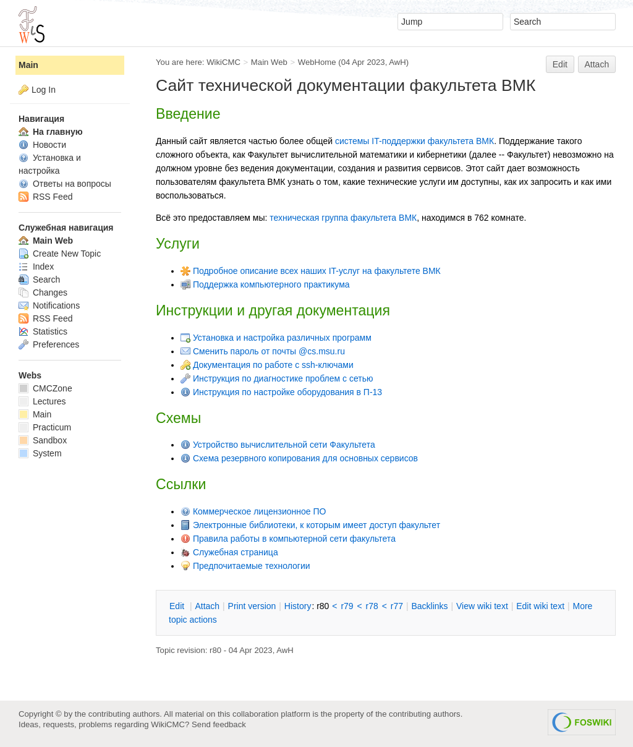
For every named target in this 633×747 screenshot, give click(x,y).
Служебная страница (229, 552)
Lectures (42, 401)
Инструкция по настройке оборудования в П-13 (281, 392)
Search (39, 279)
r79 (347, 606)
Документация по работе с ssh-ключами (267, 365)
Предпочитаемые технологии (245, 566)
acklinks (429, 606)
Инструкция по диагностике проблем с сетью (277, 378)
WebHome (317, 62)
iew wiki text (482, 606)
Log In (44, 90)
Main (28, 65)
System (40, 453)
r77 (397, 606)
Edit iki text (540, 606)
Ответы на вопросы (65, 184)
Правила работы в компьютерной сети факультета (288, 539)
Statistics (43, 331)
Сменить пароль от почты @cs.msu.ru (263, 351)
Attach (597, 64)
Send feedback (219, 724)
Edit (560, 64)
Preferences (49, 344)
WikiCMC (223, 62)
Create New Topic (60, 253)
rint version (252, 606)
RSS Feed (45, 197)
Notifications (49, 305)
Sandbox (43, 440)
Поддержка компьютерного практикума (265, 284)
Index (36, 266)
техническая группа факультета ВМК (343, 218)
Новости (42, 145)
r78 (372, 606)
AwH (397, 62)
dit (178, 606)
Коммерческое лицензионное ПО (259, 511)
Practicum (45, 427)
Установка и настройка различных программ (276, 338)
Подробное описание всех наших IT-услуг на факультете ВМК (311, 271)
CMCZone (45, 388)
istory (298, 606)
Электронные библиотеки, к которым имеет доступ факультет (310, 525)
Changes (43, 292)
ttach (207, 606)
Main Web (269, 62)
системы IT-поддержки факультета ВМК (414, 141)
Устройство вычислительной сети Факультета (278, 445)
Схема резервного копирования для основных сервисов (299, 458)
